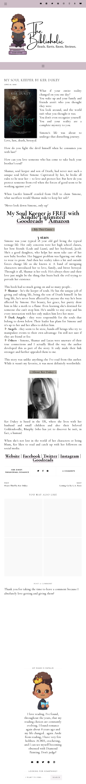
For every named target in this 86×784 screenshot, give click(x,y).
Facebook (31, 456)
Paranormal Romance (17, 472)
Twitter (50, 456)
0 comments (69, 471)
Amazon (58, 220)
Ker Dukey (16, 470)
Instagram (69, 456)
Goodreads (30, 220)
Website (12, 456)
